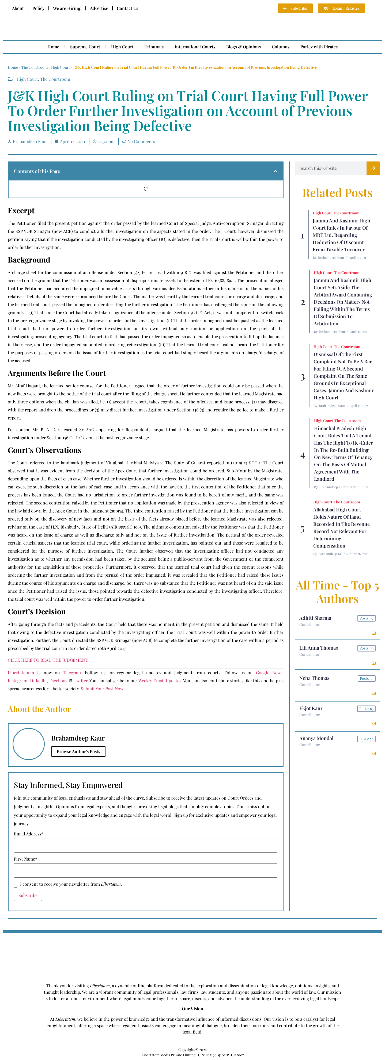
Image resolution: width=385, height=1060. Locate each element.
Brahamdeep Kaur (331, 257)
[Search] (373, 168)
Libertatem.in (21, 672)
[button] (275, 171)
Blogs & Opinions (243, 46)
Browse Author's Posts (78, 751)
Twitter (81, 680)
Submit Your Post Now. (102, 688)
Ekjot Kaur (311, 708)
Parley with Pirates (319, 46)
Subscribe (27, 895)
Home (53, 46)
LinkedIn (38, 680)
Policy (38, 8)
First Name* (25, 859)
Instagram (17, 680)
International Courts (195, 46)
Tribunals (154, 46)
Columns (280, 46)
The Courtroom (34, 67)
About (18, 8)
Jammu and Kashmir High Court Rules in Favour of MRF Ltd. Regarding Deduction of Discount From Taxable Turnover (341, 235)
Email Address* (28, 834)
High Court (122, 46)
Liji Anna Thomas (318, 648)
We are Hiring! (67, 8)
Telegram (72, 672)
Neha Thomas (314, 678)
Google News (269, 672)
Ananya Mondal (316, 738)
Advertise (99, 8)
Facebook (58, 680)
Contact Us (127, 8)
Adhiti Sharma (315, 617)
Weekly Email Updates (159, 680)
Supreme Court (85, 46)
